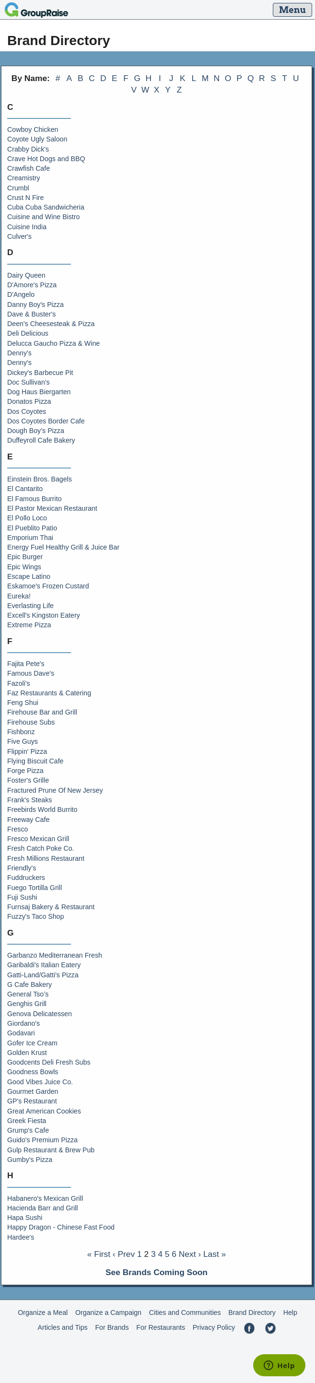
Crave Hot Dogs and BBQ (46, 159)
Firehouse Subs (31, 722)
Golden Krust (27, 1052)
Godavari (21, 1033)
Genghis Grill (27, 1004)
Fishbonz (21, 732)
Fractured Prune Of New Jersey (55, 790)
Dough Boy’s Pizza (35, 430)
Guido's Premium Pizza (42, 1140)
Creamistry (23, 178)
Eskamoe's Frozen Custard (48, 586)
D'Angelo (21, 294)
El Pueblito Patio (32, 528)
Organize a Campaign (108, 1312)
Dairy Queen (26, 275)
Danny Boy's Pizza (35, 304)
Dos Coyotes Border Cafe (46, 421)
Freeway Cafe (28, 819)
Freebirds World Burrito (42, 809)
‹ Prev (124, 1254)
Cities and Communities (185, 1312)
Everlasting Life (30, 605)
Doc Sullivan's (28, 382)
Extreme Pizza (29, 625)
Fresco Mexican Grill (38, 839)
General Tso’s (27, 994)
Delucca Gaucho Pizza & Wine (53, 343)
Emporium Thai (30, 537)
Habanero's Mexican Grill (45, 1198)
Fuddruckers (26, 877)
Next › (190, 1254)
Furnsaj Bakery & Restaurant (50, 907)
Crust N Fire (25, 197)
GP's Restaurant (32, 1101)
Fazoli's (18, 683)
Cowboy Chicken (32, 129)
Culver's (19, 236)
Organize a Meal (43, 1312)
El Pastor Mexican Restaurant (52, 508)
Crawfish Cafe (28, 168)
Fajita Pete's (26, 664)
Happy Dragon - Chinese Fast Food (61, 1227)
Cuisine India (27, 227)
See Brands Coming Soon (156, 1272)
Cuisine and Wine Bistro (43, 217)
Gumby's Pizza (29, 1159)
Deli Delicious (27, 333)
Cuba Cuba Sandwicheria (45, 207)
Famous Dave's (30, 673)
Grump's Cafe (28, 1130)
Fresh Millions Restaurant (45, 858)
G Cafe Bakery (29, 984)
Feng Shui (22, 702)
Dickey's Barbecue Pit (40, 372)
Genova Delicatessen (39, 1014)
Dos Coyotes (26, 411)
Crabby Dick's (28, 149)
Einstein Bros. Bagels (39, 479)
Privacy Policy (214, 1327)
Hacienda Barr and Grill (42, 1208)
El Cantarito (25, 488)
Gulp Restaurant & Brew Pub (50, 1150)
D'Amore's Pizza (32, 285)
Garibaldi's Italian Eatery (44, 965)
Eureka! (19, 596)
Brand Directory (252, 1312)
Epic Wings (24, 567)
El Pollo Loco (27, 518)
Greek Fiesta (26, 1121)
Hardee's (20, 1237)
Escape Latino (28, 576)
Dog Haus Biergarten (39, 392)
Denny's (19, 353)
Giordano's (23, 1023)
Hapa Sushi (24, 1217)
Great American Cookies (44, 1111)
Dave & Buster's (31, 314)
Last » (214, 1254)
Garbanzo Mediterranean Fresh (54, 955)
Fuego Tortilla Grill (34, 887)
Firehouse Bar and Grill (42, 712)
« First (98, 1254)
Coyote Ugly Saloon (37, 139)
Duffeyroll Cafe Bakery (41, 440)
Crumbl (18, 188)
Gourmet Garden (32, 1091)
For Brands (111, 1327)
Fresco (17, 829)
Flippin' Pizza (27, 751)
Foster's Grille (28, 780)
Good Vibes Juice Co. (40, 1082)
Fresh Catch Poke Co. (40, 848)
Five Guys (22, 741)
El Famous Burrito (34, 499)
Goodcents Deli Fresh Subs (49, 1062)
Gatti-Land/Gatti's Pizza (43, 975)
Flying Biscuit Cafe (35, 761)
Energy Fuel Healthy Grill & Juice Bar (63, 547)
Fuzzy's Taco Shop (35, 916)
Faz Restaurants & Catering (49, 693)
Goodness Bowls (32, 1072)
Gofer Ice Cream (32, 1043)
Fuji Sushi (22, 897)
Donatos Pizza (29, 401)
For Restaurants (160, 1327)
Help (290, 1312)
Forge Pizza (25, 770)
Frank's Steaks (29, 800)
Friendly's (21, 868)
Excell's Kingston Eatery (43, 615)
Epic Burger (25, 557)
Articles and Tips (63, 1327)
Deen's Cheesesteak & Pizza (51, 324)
